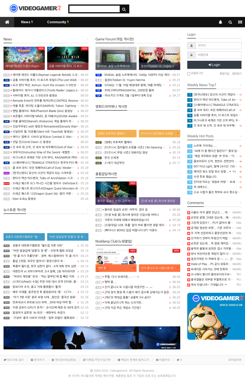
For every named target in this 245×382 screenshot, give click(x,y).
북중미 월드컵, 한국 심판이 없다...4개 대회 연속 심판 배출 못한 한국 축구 (46, 266)
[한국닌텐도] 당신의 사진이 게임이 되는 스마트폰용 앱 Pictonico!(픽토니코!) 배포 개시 (46, 173)
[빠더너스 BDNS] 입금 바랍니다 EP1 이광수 (138, 230)
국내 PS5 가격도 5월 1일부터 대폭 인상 (138, 95)
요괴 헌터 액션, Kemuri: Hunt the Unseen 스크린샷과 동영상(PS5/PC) (46, 85)
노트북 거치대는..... (202, 145)
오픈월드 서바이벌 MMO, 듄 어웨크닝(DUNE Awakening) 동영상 (46, 116)
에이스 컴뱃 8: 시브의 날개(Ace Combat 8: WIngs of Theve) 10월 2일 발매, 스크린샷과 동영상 (46, 136)
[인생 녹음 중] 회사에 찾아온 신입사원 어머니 (138, 214)
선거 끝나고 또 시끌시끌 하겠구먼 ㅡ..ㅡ (138, 287)
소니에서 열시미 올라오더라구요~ (209, 274)
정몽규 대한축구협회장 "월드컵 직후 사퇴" (46, 245)
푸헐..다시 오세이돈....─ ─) (138, 276)
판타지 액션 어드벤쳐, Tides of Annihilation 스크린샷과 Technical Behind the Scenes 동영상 (46, 178)
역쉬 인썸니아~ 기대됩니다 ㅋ (207, 284)
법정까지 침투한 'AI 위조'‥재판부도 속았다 (46, 312)
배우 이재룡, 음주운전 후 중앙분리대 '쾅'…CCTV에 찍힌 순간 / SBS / (46, 292)
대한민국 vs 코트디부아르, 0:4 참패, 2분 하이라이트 (46, 271)
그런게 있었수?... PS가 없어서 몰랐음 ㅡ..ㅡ (215, 222)
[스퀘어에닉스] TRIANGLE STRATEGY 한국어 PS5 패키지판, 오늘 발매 (46, 162)
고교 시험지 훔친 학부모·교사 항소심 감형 (215, 192)
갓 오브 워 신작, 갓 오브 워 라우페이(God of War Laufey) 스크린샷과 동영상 (46, 147)
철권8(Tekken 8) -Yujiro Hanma (138, 80)
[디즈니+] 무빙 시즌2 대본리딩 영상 (138, 152)
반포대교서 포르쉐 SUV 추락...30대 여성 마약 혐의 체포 (46, 302)
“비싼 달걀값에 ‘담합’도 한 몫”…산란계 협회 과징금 (46, 250)
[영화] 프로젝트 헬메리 (138, 142)
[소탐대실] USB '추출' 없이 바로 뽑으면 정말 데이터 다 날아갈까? (138, 225)
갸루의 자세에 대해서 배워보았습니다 (138, 220)
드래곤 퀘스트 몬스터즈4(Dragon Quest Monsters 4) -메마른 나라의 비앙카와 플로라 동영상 (46, 188)
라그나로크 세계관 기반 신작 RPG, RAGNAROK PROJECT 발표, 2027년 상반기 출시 (46, 157)
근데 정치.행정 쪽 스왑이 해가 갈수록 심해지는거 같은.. (138, 292)
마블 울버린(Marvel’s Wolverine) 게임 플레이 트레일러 (46, 121)
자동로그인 (195, 73)
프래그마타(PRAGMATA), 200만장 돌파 (138, 90)
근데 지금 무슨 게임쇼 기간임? (138, 307)
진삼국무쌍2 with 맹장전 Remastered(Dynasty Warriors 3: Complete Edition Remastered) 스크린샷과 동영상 (46, 126)
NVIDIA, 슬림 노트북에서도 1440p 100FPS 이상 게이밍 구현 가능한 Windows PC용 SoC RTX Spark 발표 (138, 74)
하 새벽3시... (198, 187)
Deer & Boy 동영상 (46, 198)
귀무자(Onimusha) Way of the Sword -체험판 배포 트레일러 (46, 152)
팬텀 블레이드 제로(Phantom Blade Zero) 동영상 (46, 111)
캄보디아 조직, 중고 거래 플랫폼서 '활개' (46, 286)
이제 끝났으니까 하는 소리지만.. (138, 302)
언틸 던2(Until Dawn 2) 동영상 (46, 142)
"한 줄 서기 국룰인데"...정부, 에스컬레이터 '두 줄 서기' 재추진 (46, 256)
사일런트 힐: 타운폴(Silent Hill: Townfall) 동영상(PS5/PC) (46, 131)
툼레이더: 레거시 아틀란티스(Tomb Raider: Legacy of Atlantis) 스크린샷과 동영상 (46, 90)
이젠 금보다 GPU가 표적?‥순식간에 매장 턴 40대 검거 (46, 307)
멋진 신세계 (138, 157)
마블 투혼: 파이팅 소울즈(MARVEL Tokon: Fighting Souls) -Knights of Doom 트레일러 (46, 105)
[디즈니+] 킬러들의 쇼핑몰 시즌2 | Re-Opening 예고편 (138, 147)
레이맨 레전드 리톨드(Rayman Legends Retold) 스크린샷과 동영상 (46, 74)
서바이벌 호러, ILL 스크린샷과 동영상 (46, 95)
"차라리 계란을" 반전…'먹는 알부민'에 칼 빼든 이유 (46, 276)
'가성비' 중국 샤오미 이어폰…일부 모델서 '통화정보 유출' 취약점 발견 (46, 317)
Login (214, 65)
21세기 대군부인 (138, 163)
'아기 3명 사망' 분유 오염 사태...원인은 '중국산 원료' (46, 297)
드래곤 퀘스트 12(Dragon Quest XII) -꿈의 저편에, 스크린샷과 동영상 (46, 193)
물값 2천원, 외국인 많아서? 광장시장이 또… (46, 261)
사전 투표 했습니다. (202, 176)
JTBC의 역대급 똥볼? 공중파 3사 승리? (138, 297)
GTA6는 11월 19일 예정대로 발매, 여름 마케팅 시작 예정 (138, 85)
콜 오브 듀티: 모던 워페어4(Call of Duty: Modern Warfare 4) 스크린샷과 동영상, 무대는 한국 (46, 167)
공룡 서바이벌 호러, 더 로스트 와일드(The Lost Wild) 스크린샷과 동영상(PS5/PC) (46, 80)
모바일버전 (234, 360)
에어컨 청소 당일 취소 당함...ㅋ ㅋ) (211, 171)
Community (58, 22)
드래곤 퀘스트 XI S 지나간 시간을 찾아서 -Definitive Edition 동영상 (46, 183)
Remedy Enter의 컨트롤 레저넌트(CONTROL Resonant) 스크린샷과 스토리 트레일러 (46, 100)
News (27, 22)
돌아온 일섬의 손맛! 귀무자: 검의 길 (138, 209)
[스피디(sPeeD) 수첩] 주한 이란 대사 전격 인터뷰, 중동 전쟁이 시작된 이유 (46, 281)
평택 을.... (138, 282)
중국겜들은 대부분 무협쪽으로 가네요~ (212, 279)
